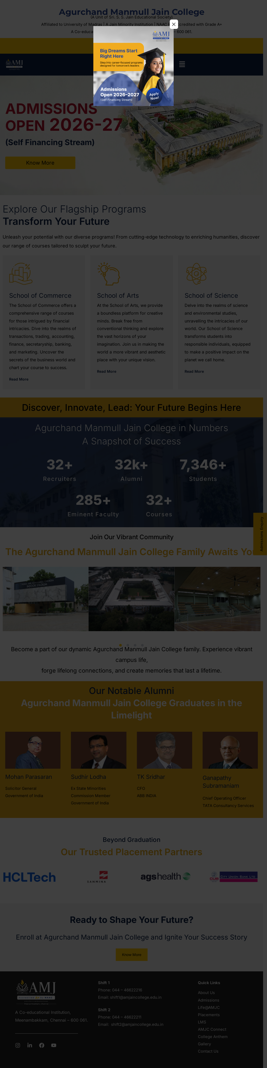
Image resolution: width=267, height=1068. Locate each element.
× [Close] (174, 24)
